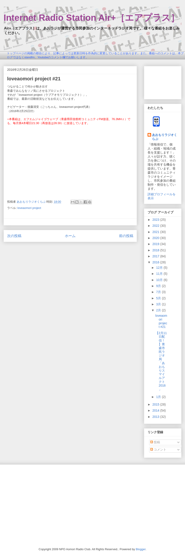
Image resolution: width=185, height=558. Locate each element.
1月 (159, 397)
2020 (156, 238)
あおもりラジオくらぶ (164, 137)
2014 (156, 410)
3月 (159, 304)
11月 (159, 273)
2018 (156, 250)
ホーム (70, 236)
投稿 (155, 442)
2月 (159, 310)
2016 (156, 262)
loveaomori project (29, 208)
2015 (156, 404)
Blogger (141, 549)
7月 (159, 292)
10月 (159, 280)
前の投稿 (126, 236)
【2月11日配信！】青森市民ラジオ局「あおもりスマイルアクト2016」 (161, 361)
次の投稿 (14, 236)
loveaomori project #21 (161, 321)
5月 (159, 298)
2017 (156, 256)
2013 (156, 416)
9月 (159, 286)
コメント (158, 449)
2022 (156, 225)
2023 (156, 219)
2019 (156, 244)
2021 (156, 232)
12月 (159, 267)
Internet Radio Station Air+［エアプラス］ (91, 18)
